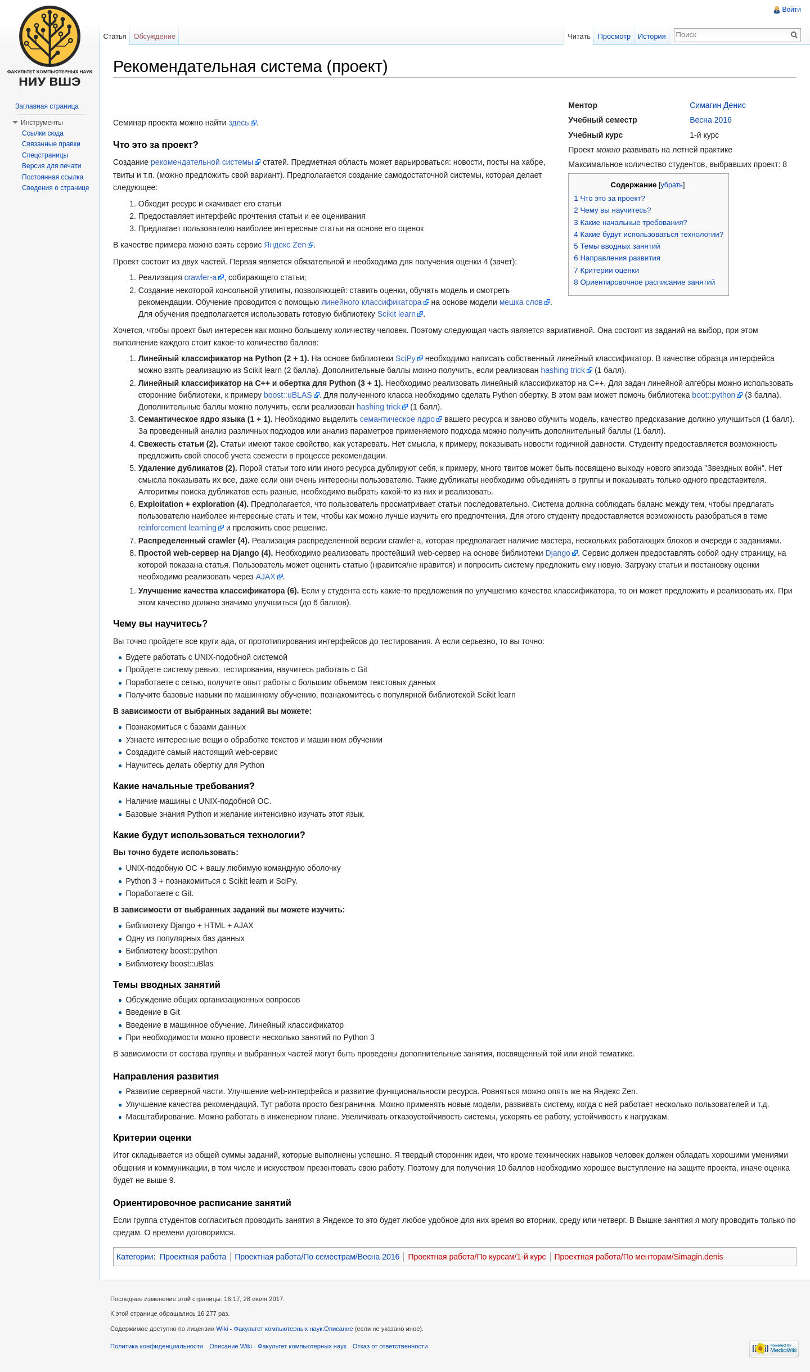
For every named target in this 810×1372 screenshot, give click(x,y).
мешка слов (521, 302)
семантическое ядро (397, 419)
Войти (791, 10)
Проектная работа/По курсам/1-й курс (477, 1256)
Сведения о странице (55, 188)
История (652, 36)
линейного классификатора (371, 302)
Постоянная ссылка (52, 177)
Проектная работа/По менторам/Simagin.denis (639, 1256)
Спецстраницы (45, 155)
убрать (671, 185)
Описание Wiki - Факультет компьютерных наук (277, 1346)
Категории (135, 1256)
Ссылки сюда (43, 133)
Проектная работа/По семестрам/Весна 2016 (317, 1256)
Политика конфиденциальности (156, 1346)
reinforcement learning (177, 527)
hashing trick (563, 370)
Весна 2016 (711, 119)
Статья (114, 36)
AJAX (266, 576)
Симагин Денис (718, 105)
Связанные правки (51, 144)
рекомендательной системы (202, 162)
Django (558, 552)
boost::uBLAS (288, 394)
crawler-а (200, 277)
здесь (238, 122)
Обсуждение (154, 36)
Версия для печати (51, 166)
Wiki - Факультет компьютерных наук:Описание (284, 1328)
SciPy (405, 358)
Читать (579, 36)
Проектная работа (193, 1256)
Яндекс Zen (285, 244)
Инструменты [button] (42, 123)
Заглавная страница (47, 106)
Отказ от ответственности (390, 1346)
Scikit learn (396, 313)
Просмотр (614, 36)
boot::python (713, 394)
